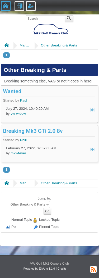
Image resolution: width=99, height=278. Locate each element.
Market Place (25, 45)
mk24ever (18, 153)
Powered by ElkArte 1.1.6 (39, 268)
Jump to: (44, 198)
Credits (62, 268)
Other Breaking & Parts (59, 45)
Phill (23, 140)
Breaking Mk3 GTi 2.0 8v (33, 131)
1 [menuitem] (6, 55)
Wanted (12, 91)
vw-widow (18, 114)
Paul (23, 100)
